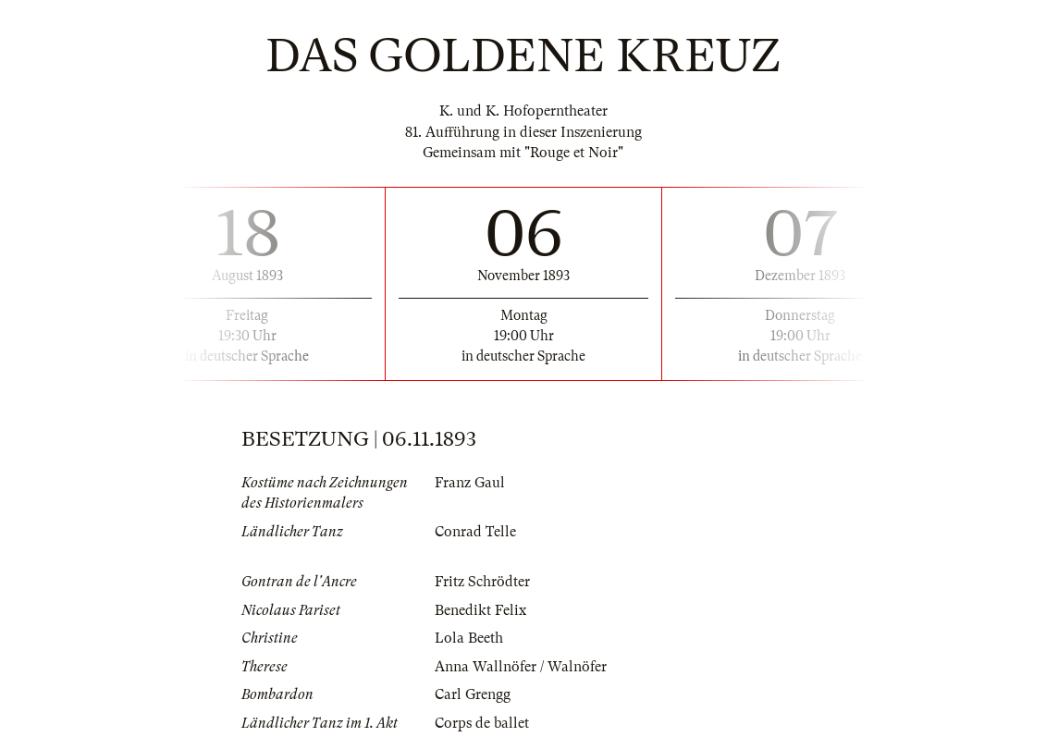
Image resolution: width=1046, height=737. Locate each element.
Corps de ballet (482, 723)
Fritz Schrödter (482, 581)
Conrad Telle (475, 531)
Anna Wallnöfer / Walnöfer (521, 666)
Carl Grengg (473, 694)
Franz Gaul (470, 482)
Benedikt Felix (480, 610)
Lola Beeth (469, 638)
